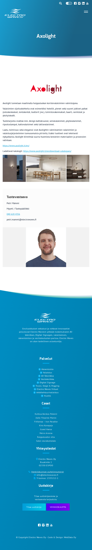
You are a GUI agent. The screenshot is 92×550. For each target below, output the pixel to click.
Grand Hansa (46, 429)
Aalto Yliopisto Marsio (46, 418)
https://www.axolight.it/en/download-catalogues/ (47, 151)
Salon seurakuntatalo (46, 441)
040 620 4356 (13, 214)
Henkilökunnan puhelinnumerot (47, 471)
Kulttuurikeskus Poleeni (46, 414)
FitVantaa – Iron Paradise (46, 421)
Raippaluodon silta (46, 437)
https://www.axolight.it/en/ (16, 145)
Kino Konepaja (46, 425)
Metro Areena (46, 433)
